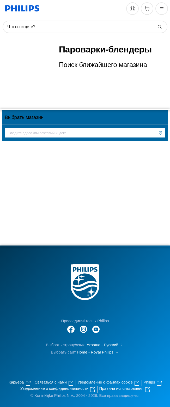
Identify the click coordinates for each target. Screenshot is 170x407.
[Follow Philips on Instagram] (83, 326)
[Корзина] (147, 8)
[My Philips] (132, 8)
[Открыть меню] (161, 8)
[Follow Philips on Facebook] (71, 326)
